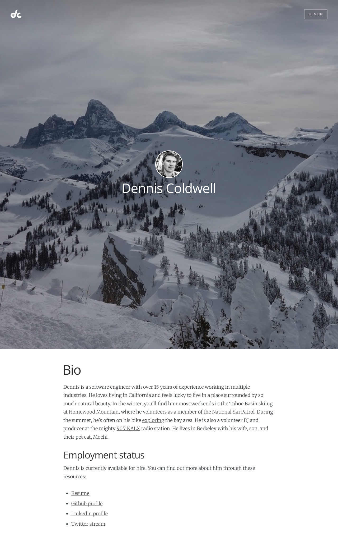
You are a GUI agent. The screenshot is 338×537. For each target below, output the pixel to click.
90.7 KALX (128, 428)
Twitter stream (88, 524)
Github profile (86, 504)
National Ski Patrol (233, 412)
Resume (80, 493)
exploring (153, 420)
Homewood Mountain (94, 412)
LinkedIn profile (89, 514)
